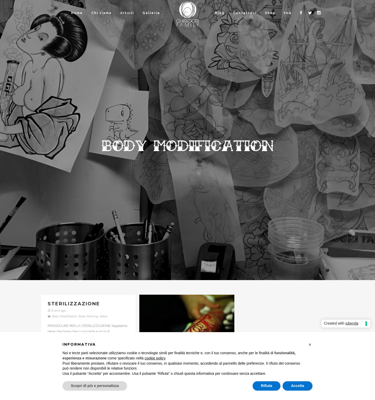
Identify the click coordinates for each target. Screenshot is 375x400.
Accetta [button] (297, 386)
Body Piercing (88, 316)
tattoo (104, 316)
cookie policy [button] (155, 358)
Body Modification (64, 316)
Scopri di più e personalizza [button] (95, 386)
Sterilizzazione (74, 303)
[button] (310, 344)
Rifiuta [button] (266, 386)
